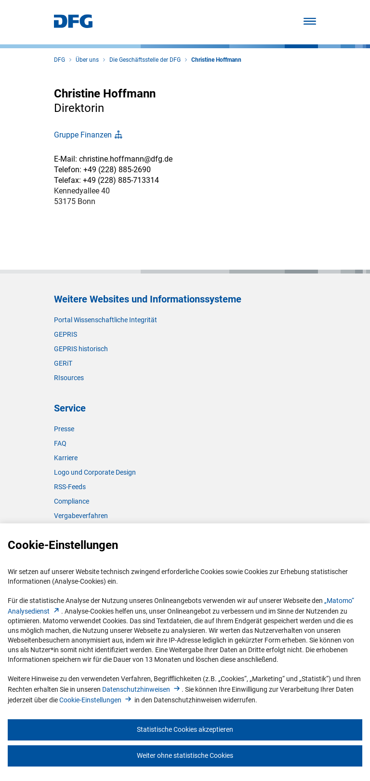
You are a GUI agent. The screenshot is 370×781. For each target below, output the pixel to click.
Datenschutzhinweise (142, 689)
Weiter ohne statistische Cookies (185, 755)
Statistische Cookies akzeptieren (185, 729)
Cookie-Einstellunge (96, 700)
